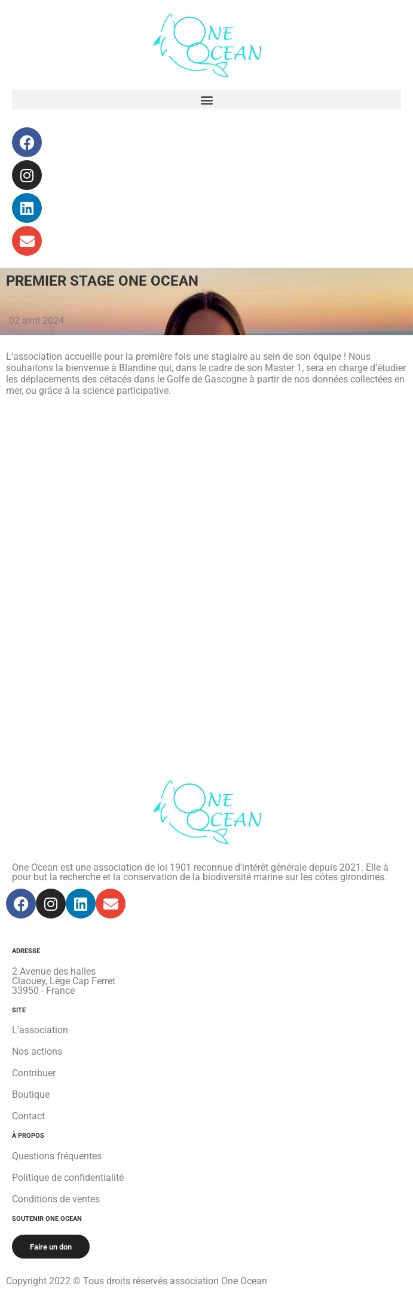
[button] (206, 99)
